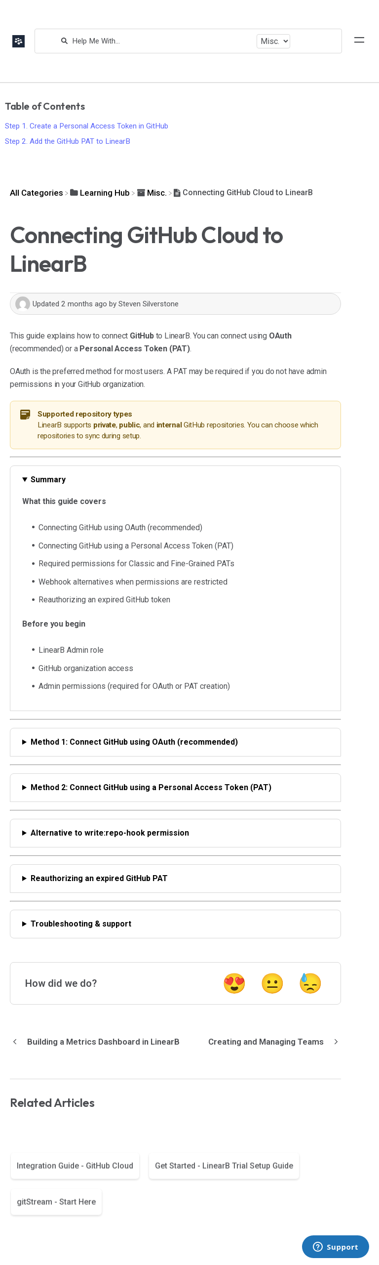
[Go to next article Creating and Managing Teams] (271, 1041)
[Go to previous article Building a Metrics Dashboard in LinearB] (98, 1041)
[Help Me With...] (162, 41)
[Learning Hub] (100, 193)
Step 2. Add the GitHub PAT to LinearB (67, 141)
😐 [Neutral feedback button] (272, 983)
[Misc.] (152, 193)
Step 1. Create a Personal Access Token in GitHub (86, 126)
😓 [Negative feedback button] (310, 983)
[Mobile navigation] (359, 41)
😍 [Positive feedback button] (234, 983)
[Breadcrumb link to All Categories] (36, 193)
